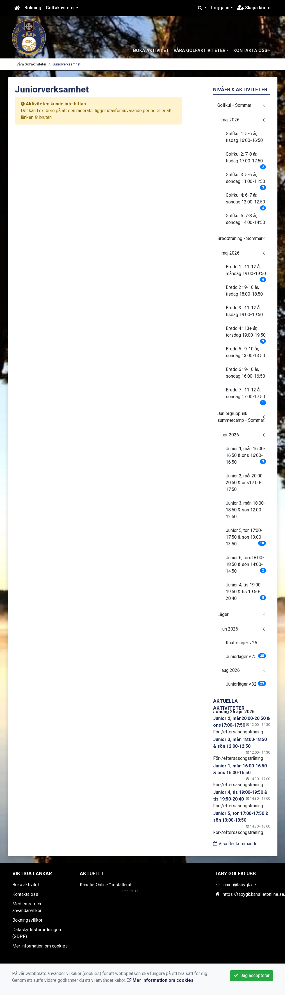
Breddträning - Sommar (240, 238)
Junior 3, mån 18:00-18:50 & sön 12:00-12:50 (245, 509)
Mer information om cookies (40, 946)
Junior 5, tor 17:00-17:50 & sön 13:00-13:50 (246, 537)
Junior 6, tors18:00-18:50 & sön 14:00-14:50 (246, 564)
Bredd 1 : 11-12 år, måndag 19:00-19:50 (246, 272)
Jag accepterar (252, 975)
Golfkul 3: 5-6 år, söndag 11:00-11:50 (246, 180)
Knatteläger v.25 (241, 642)
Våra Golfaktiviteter (199, 50)
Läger (223, 614)
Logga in (220, 7)
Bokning (32, 7)
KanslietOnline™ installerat (105, 884)
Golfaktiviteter (60, 7)
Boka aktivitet (151, 50)
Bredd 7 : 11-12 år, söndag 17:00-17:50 (246, 395)
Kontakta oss (250, 50)
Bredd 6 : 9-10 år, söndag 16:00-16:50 (245, 373)
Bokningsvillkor (27, 920)
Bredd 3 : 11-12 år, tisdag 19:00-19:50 (244, 311)
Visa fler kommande (235, 843)
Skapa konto (254, 7)
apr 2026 (230, 435)
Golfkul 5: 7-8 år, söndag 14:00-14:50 (245, 219)
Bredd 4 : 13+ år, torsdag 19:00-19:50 (246, 333)
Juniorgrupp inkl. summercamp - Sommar (240, 417)
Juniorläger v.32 (246, 684)
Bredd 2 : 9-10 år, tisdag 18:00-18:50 (244, 291)
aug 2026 (231, 670)
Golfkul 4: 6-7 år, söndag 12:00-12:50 (246, 200)
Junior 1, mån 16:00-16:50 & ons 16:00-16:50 (246, 455)
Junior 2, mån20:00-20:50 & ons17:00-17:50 (245, 482)
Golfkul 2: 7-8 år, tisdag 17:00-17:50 (246, 159)
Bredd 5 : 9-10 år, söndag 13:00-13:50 (245, 352)
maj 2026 (231, 120)
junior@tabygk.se (239, 884)
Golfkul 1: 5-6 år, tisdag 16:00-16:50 (244, 137)
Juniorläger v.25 (246, 656)
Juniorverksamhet (66, 64)
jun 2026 (230, 629)
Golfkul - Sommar (234, 105)
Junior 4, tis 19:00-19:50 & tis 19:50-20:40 (246, 591)
